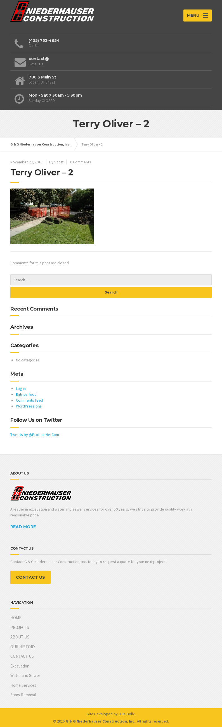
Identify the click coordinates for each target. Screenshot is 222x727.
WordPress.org (28, 406)
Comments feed (29, 400)
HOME (15, 617)
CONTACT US (30, 577)
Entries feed (26, 394)
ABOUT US (19, 637)
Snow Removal (23, 694)
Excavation (19, 666)
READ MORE (23, 526)
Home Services (23, 685)
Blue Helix (126, 713)
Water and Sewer (25, 675)
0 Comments (80, 162)
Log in (21, 388)
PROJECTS (19, 627)
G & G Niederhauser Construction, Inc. (40, 144)
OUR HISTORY (22, 646)
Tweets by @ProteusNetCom (34, 434)
